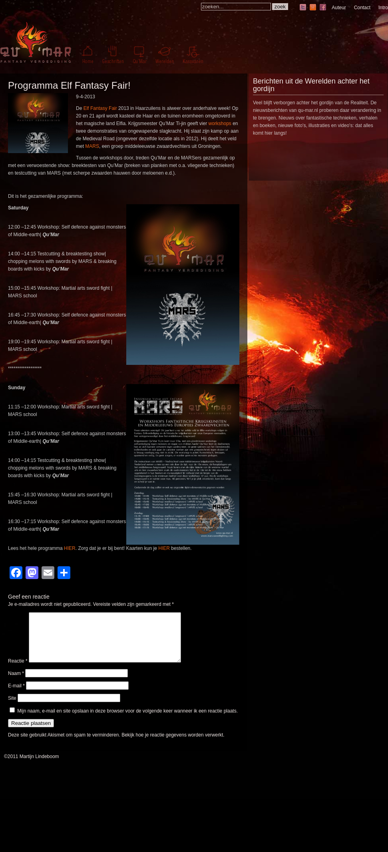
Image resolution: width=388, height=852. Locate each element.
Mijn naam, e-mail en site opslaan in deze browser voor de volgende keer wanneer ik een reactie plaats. (127, 720)
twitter (303, 8)
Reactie (18, 670)
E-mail (16, 695)
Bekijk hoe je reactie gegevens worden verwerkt (172, 744)
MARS (92, 146)
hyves (313, 8)
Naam (16, 683)
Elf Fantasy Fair (100, 108)
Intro (383, 7)
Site (12, 708)
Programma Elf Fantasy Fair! (69, 85)
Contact (362, 7)
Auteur (339, 7)
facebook (323, 8)
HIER (70, 548)
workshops (219, 123)
